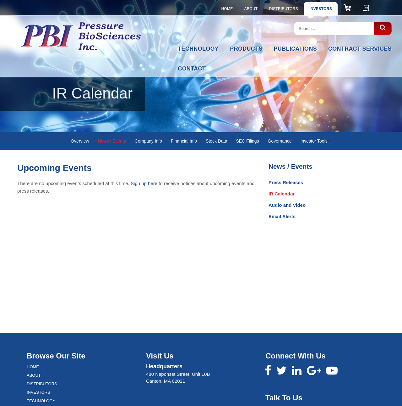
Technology (198, 49)
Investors (320, 9)
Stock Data (216, 141)
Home (227, 9)
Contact (192, 68)
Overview (80, 141)
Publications (295, 49)
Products (246, 49)
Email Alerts (282, 216)
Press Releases (286, 182)
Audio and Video (287, 205)
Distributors (283, 9)
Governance (279, 141)
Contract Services (360, 49)
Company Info (148, 141)
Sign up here (144, 183)
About (251, 9)
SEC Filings (247, 141)
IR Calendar (282, 193)
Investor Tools (315, 141)
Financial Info (184, 141)
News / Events (112, 141)
